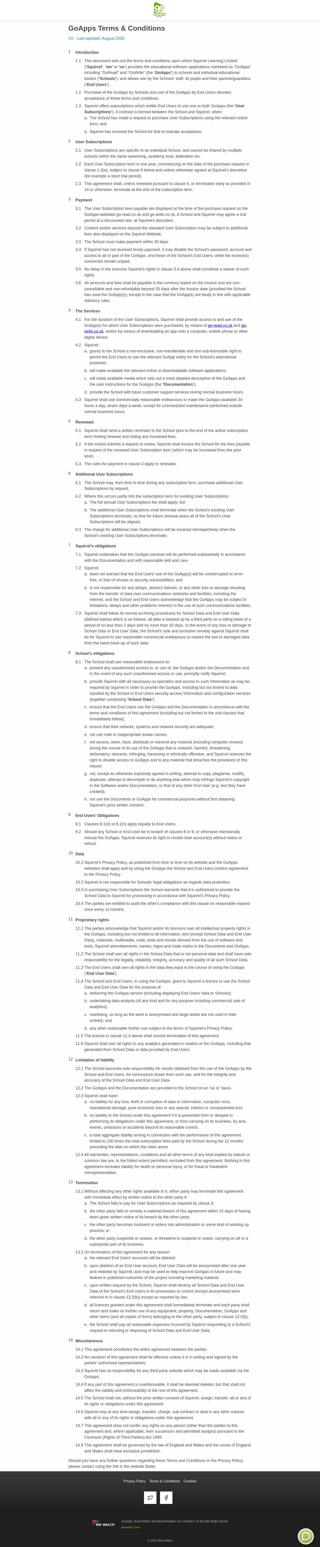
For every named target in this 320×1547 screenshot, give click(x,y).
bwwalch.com (130, 1527)
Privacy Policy (135, 1481)
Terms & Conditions (164, 1481)
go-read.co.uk (220, 325)
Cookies (190, 1481)
